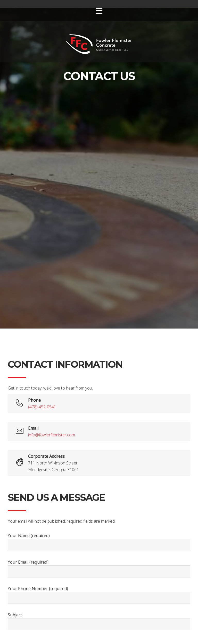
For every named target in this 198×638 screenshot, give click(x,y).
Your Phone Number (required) (99, 595)
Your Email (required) (99, 568)
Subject (99, 621)
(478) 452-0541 (42, 407)
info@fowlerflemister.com (51, 435)
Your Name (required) (99, 542)
